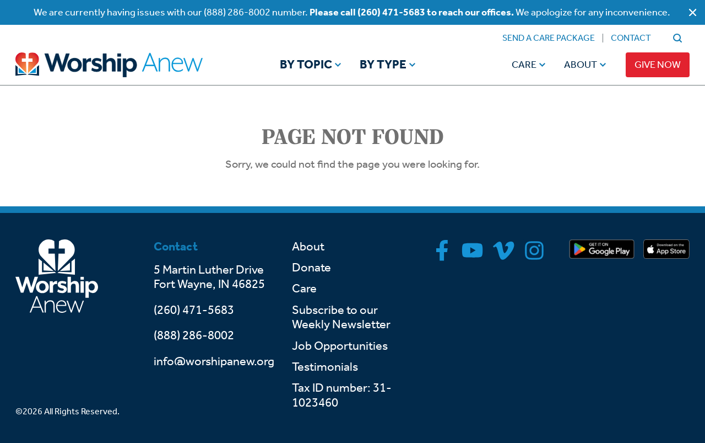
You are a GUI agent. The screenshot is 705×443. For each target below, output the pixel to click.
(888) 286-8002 (194, 335)
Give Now (657, 65)
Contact (631, 38)
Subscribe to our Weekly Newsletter (341, 317)
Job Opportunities (340, 346)
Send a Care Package (548, 38)
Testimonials (325, 367)
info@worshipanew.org (214, 361)
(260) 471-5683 (194, 310)
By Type (383, 65)
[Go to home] (130, 64)
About (580, 65)
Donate (311, 267)
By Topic (306, 65)
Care (524, 65)
